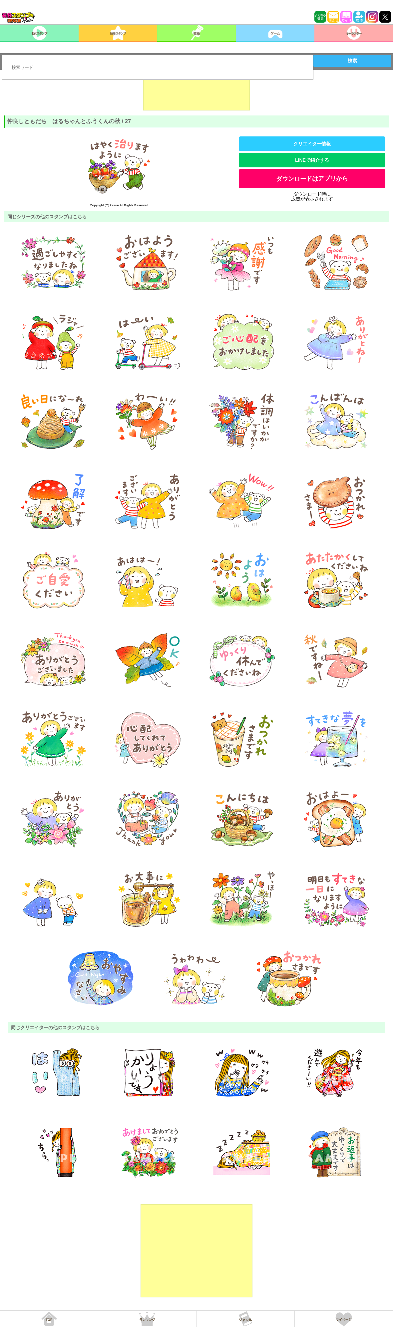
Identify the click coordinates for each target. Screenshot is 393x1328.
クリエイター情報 (312, 143)
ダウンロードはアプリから (312, 178)
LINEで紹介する (312, 160)
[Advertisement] (196, 93)
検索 (352, 60)
